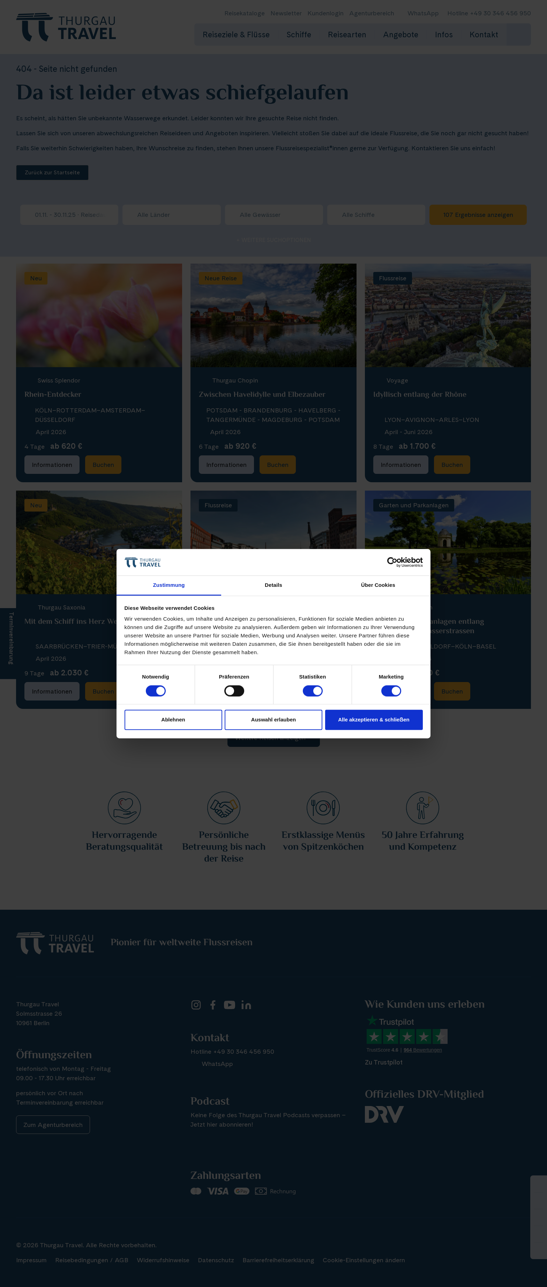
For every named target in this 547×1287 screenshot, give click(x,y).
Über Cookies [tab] (378, 585)
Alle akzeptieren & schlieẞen (373, 720)
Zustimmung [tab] (169, 585)
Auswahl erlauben (273, 720)
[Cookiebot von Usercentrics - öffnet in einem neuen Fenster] (392, 562)
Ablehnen (173, 720)
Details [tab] (273, 585)
